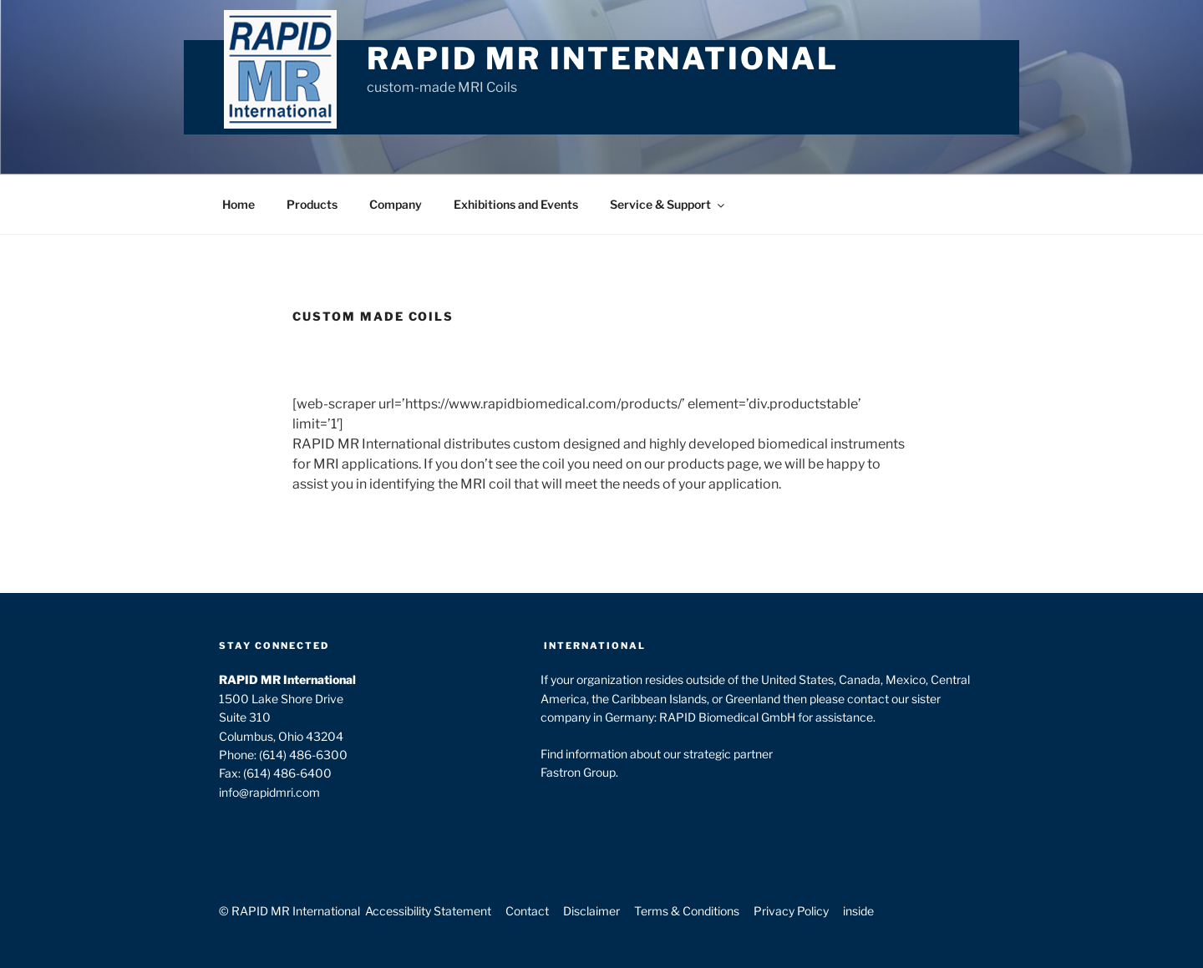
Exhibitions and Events (516, 204)
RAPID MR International (602, 58)
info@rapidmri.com (269, 792)
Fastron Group (578, 772)
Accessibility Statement (428, 911)
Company (395, 204)
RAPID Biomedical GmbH (727, 717)
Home (238, 204)
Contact (527, 911)
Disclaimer (591, 911)
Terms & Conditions (686, 911)
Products (312, 204)
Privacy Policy (791, 911)
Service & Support (668, 204)
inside (858, 911)
